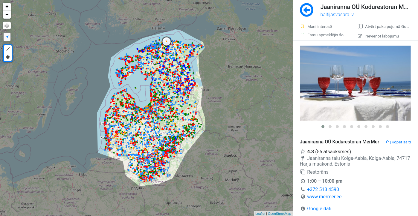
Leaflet (260, 213)
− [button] (7, 14)
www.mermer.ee (324, 197)
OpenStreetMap (279, 213)
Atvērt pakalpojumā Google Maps (388, 26)
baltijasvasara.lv (337, 14)
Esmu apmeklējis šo (322, 34)
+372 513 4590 (323, 189)
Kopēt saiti (398, 142)
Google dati (319, 209)
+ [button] (7, 6)
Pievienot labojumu (378, 36)
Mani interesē (316, 26)
